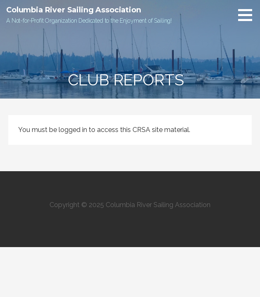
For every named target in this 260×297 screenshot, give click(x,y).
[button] (248, 15)
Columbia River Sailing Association (73, 9)
